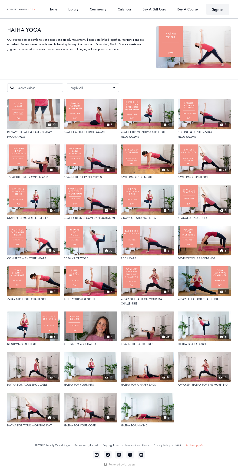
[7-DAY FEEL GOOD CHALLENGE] (204, 299)
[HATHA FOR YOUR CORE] (90, 425)
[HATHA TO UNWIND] (147, 425)
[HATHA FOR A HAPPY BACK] (147, 384)
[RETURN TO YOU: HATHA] (90, 344)
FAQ (178, 445)
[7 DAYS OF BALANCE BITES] (147, 218)
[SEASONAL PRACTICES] (204, 218)
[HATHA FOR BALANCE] (204, 344)
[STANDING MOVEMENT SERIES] (33, 218)
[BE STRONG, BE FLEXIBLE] (33, 344)
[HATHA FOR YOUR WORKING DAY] (33, 425)
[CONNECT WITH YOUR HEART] (33, 258)
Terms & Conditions (137, 445)
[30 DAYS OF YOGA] (90, 258)
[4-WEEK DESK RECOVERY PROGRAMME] (90, 218)
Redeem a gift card (86, 445)
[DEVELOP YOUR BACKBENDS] (204, 258)
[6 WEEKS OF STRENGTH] (147, 177)
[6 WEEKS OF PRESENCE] (204, 177)
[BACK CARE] (147, 258)
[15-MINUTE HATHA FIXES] (147, 344)
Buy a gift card (111, 445)
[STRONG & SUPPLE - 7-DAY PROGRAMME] (204, 134)
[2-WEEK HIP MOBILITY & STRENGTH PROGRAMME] (147, 134)
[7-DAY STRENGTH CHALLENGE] (33, 299)
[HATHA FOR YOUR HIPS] (90, 384)
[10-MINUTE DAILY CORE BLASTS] (33, 177)
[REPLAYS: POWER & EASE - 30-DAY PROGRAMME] (33, 134)
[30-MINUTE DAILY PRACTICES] (90, 177)
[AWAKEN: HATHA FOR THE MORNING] (204, 384)
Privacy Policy (161, 445)
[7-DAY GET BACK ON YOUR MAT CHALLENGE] (147, 301)
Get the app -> (194, 445)
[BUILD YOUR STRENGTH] (90, 299)
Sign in (217, 9)
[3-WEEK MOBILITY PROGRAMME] (90, 132)
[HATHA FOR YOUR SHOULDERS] (33, 384)
